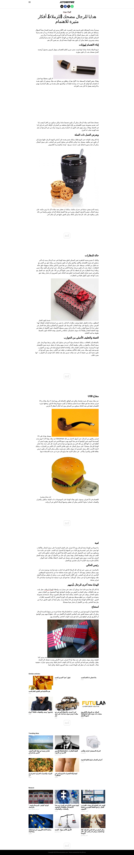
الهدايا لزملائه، (48, 589)
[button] (30, 2)
